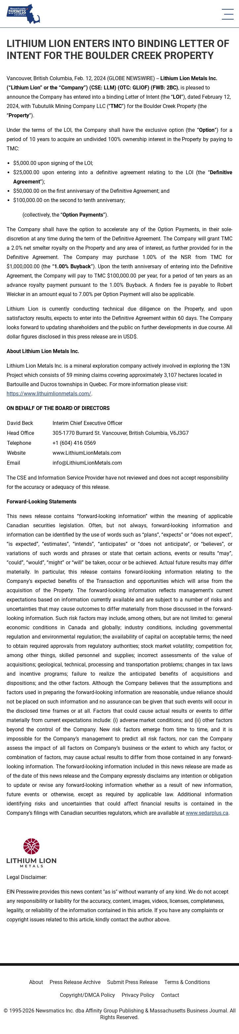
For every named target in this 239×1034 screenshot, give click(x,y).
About (36, 982)
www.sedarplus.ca (207, 813)
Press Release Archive (75, 982)
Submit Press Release (132, 982)
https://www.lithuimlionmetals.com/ (49, 393)
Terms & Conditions (187, 982)
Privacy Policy (138, 995)
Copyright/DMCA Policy (87, 995)
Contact (170, 995)
